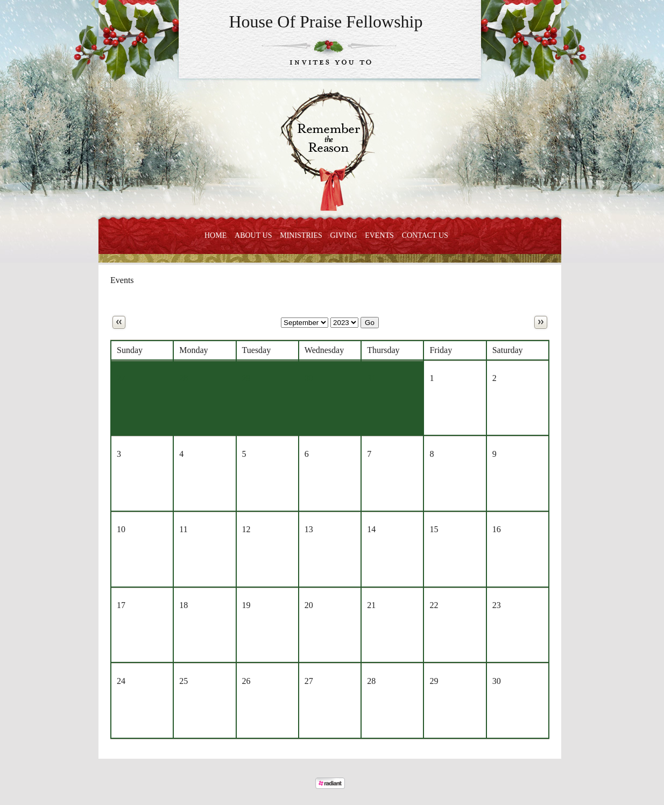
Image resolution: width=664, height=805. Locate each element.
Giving (343, 235)
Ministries (301, 235)
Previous (119, 322)
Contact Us (425, 235)
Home (215, 235)
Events (379, 235)
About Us (253, 235)
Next (540, 322)
